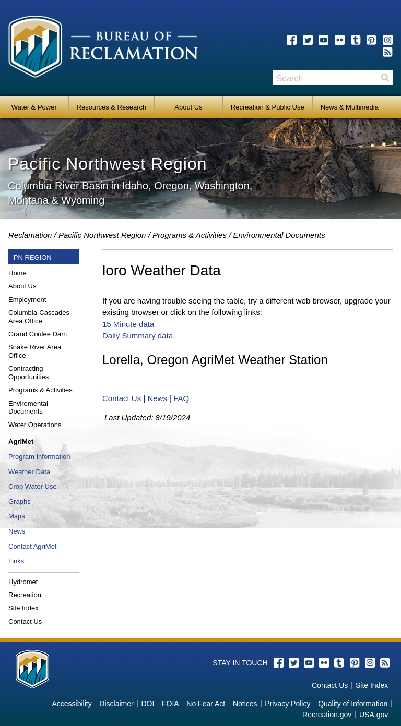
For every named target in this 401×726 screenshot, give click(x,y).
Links (16, 561)
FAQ (181, 398)
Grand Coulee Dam (37, 334)
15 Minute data (128, 324)
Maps (16, 516)
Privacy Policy (287, 703)
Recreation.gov (326, 714)
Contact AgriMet (32, 546)
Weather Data (29, 472)
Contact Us (25, 621)
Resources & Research (112, 107)
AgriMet (20, 441)
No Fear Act (205, 703)
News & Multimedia (350, 107)
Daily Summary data (137, 335)
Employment (27, 300)
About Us (188, 107)
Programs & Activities (40, 390)
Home (17, 273)
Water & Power (34, 107)
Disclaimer (116, 703)
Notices (245, 703)
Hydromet (23, 582)
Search (385, 77)
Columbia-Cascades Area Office (38, 317)
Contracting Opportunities (28, 373)
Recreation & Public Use (267, 107)
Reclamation (30, 235)
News (17, 531)
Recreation (24, 595)
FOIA (170, 703)
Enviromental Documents (28, 408)
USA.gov (373, 714)
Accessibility (71, 703)
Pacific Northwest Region (102, 235)
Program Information (39, 457)
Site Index (23, 608)
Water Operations (34, 425)
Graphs (19, 501)
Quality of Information (352, 703)
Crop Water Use (32, 486)
